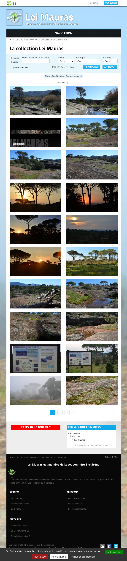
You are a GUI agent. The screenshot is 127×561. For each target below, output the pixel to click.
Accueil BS (17, 40)
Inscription (94, 3)
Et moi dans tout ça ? (36, 427)
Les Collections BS (76, 498)
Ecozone (107, 57)
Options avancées (20, 67)
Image (16, 58)
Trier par (56, 67)
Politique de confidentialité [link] (82, 557)
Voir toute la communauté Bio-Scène (91, 445)
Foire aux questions (20, 504)
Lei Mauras (49, 16)
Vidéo (15, 62)
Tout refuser (39, 556)
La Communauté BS (20, 531)
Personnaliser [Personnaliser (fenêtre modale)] (59, 556)
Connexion (111, 3)
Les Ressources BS (77, 509)
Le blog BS (16, 509)
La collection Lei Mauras (54, 40)
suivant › (74, 412)
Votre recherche (30, 57)
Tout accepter (113, 552)
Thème (61, 57)
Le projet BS (16, 498)
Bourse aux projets (19, 525)
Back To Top (112, 457)
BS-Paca (76, 436)
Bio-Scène (75, 433)
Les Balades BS (75, 504)
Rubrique (80, 57)
